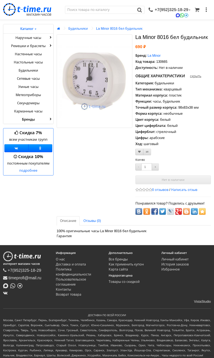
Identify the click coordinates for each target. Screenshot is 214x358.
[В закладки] (139, 152)
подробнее (28, 170)
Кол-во (140, 159)
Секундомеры (28, 103)
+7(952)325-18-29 (22, 270)
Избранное (170, 269)
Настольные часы (28, 62)
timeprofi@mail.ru (22, 278)
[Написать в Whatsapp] (13, 285)
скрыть (195, 76)
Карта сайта (118, 269)
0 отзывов (160, 190)
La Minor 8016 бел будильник (119, 28)
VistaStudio (202, 301)
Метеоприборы (28, 95)
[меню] (206, 9)
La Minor (154, 55)
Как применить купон (126, 264)
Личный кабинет (175, 259)
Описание (68, 221)
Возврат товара (68, 294)
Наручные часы (33, 37)
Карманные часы (28, 111)
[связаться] (169, 9)
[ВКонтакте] (6, 293)
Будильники (28, 70)
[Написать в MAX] (6, 285)
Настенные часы (28, 54)
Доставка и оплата (71, 264)
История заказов (175, 264)
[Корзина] (197, 9)
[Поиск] (100, 10)
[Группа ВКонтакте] (16, 148)
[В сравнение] (147, 152)
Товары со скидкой (124, 281)
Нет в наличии (173, 180)
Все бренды (118, 259)
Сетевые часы (28, 78)
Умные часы (28, 87)
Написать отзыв (184, 190)
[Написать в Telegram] (20, 285)
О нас (60, 259)
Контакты (63, 289)
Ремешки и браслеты (31, 46)
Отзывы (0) (92, 221)
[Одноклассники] (40, 148)
